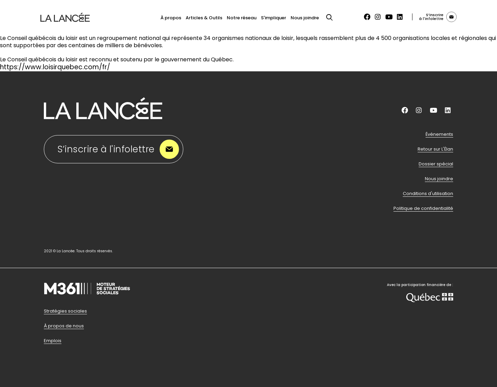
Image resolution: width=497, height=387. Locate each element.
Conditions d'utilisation (428, 194)
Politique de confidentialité (423, 208)
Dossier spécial (436, 164)
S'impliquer (273, 17)
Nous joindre (305, 17)
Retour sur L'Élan (435, 149)
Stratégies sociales (65, 311)
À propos (170, 17)
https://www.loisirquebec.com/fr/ (55, 67)
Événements (439, 134)
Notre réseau (241, 17)
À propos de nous (64, 326)
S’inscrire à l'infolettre (118, 149)
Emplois (52, 341)
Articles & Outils (204, 17)
